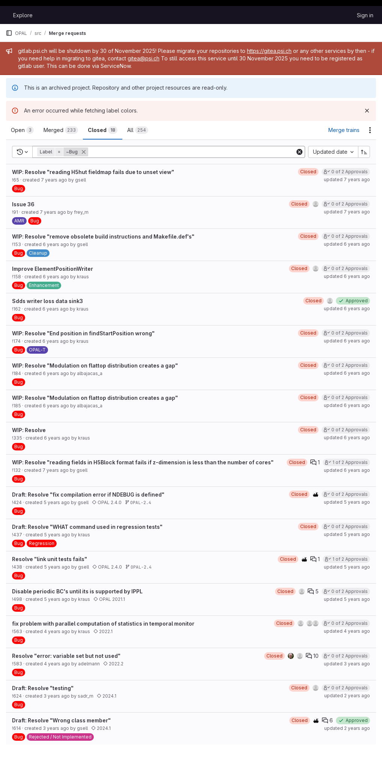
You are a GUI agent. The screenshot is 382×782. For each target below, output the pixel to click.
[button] (63, 152)
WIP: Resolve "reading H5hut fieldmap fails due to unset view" (93, 172)
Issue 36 (23, 204)
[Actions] (370, 130)
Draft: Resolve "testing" (43, 688)
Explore (23, 15)
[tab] (22, 130)
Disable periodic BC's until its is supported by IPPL (77, 591)
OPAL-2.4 (138, 502)
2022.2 (113, 663)
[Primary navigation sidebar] (9, 33)
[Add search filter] (192, 152)
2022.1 (103, 631)
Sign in (365, 15)
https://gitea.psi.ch (269, 51)
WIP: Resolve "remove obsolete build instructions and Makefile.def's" (103, 236)
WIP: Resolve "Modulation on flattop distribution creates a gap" (95, 365)
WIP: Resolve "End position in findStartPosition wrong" (83, 333)
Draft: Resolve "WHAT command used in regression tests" (87, 527)
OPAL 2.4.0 (107, 502)
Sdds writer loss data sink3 (47, 301)
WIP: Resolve (29, 430)
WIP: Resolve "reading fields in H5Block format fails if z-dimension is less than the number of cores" (143, 462)
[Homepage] (5, 15)
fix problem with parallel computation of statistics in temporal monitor (103, 623)
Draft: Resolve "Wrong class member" (61, 720)
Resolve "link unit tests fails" (49, 559)
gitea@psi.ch (143, 58)
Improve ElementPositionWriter (52, 269)
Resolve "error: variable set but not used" (66, 656)
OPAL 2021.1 (109, 599)
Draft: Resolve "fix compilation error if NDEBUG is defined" (88, 494)
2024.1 (106, 696)
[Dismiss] (366, 110)
